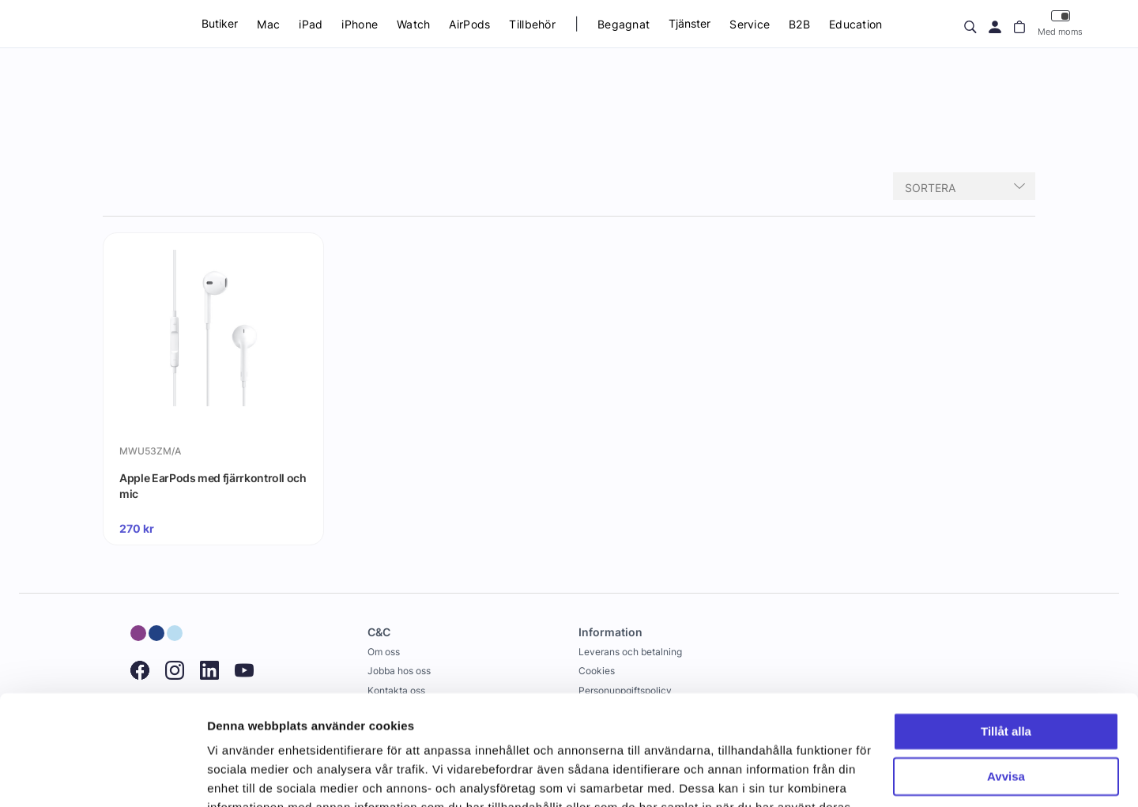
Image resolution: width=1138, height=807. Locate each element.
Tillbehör (532, 24)
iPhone (359, 24)
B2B (799, 24)
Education (856, 24)
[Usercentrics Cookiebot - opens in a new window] (102, 776)
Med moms (1060, 23)
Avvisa (1006, 681)
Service (749, 24)
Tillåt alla (1006, 637)
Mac (268, 24)
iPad (310, 24)
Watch (413, 24)
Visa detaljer (242, 775)
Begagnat (623, 24)
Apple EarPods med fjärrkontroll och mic (213, 485)
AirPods (469, 24)
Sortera (930, 187)
